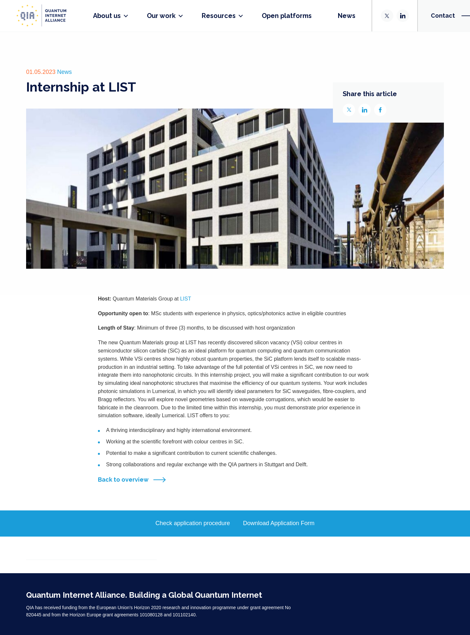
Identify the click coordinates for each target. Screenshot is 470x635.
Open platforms (287, 16)
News (346, 16)
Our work (161, 16)
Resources (219, 16)
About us (107, 16)
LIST (185, 298)
